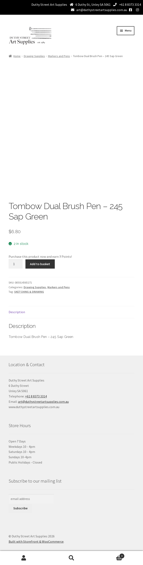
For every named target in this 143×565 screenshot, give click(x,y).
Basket (110, 555)
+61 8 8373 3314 (130, 4)
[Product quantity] (16, 264)
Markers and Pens (59, 56)
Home (17, 56)
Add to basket (40, 264)
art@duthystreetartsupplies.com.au (101, 10)
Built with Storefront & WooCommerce (36, 541)
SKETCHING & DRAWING (29, 292)
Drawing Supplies (34, 56)
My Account (24, 558)
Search (71, 558)
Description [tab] (17, 312)
